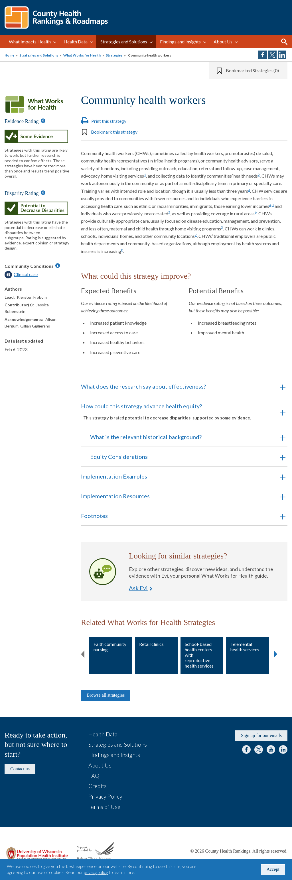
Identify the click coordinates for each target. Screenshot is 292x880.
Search (284, 42)
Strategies (114, 55)
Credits (97, 785)
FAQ (93, 775)
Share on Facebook (262, 55)
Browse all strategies (106, 695)
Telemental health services (244, 646)
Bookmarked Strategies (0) (252, 70)
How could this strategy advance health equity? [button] (176, 411)
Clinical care (26, 274)
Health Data (76, 41)
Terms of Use (104, 806)
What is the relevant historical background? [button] (146, 436)
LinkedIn (283, 749)
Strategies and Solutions (123, 41)
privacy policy (96, 872)
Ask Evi (102, 571)
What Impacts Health (30, 41)
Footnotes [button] (94, 515)
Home (9, 55)
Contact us (20, 768)
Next (275, 653)
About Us (223, 41)
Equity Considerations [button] (119, 456)
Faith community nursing (110, 646)
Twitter (258, 749)
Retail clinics (151, 644)
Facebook (246, 749)
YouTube (271, 749)
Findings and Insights (180, 41)
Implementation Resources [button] (115, 496)
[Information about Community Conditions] (57, 265)
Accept (273, 869)
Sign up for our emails (261, 735)
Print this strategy (108, 121)
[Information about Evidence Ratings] (43, 120)
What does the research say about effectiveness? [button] (143, 386)
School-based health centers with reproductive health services (199, 655)
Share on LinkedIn (282, 55)
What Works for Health (82, 55)
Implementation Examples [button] (114, 476)
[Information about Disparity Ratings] (43, 192)
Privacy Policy (105, 796)
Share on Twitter (272, 55)
